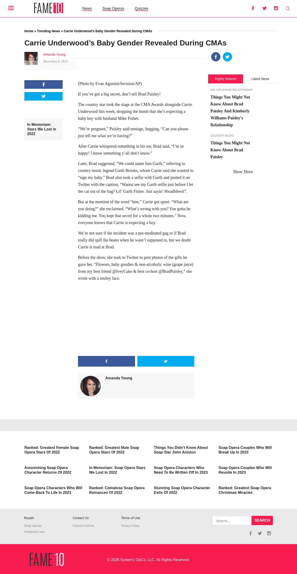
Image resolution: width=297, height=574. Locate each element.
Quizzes (141, 8)
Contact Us (81, 518)
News (87, 8)
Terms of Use (130, 518)
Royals (29, 518)
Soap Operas (113, 8)
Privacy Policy (130, 525)
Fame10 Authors (83, 525)
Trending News (48, 31)
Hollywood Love (34, 531)
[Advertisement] (136, 318)
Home (28, 31)
